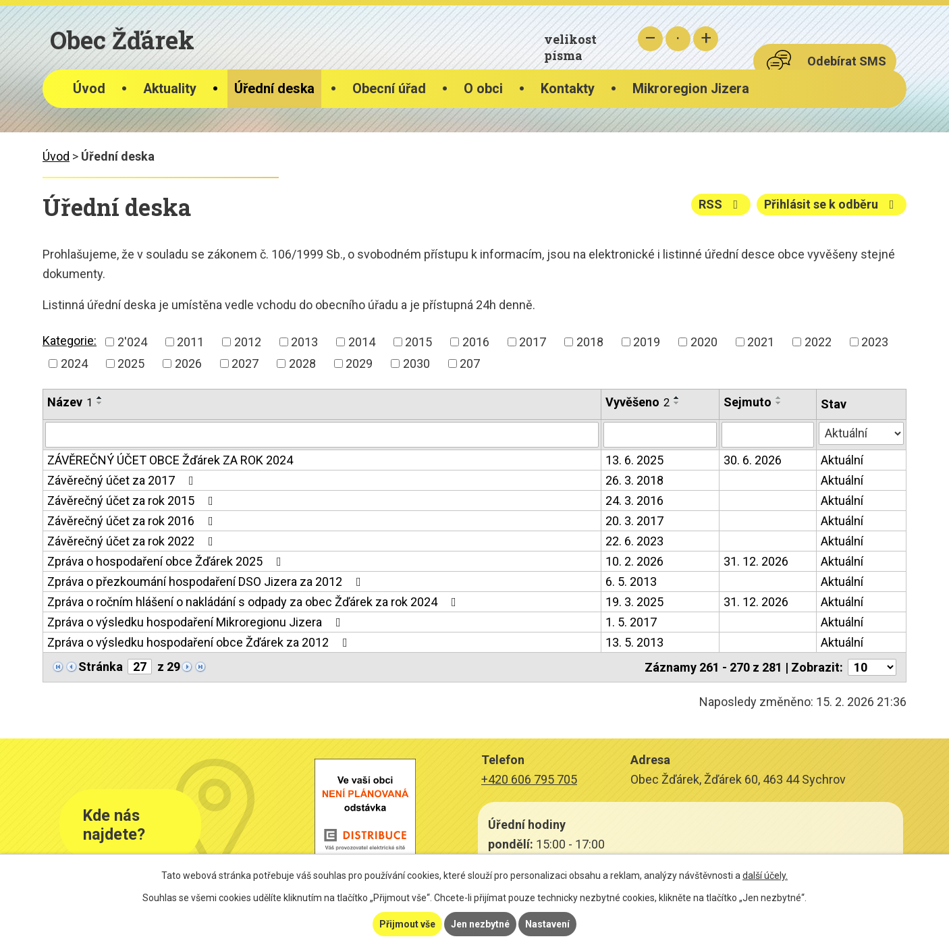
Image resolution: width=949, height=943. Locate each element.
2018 (589, 342)
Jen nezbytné (480, 924)
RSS (721, 204)
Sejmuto (747, 402)
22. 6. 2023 (634, 541)
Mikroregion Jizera (690, 89)
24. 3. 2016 (634, 500)
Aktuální (842, 460)
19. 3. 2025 (634, 602)
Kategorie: (70, 340)
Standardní (678, 38)
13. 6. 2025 (634, 460)
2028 (302, 363)
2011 (190, 342)
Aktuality (169, 89)
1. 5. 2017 (631, 622)
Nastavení (547, 924)
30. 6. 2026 (753, 460)
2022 (818, 342)
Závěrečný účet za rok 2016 (133, 521)
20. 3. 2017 (634, 521)
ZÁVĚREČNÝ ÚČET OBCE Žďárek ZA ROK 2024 (170, 460)
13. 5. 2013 (634, 642)
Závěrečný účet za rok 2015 (133, 500)
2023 (874, 342)
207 (470, 363)
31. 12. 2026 (756, 561)
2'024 (132, 342)
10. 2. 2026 (634, 561)
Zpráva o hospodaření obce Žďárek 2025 (167, 561)
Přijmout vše (407, 924)
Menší (650, 38)
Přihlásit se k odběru (832, 204)
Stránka (100, 666)
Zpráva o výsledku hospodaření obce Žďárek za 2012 (200, 642)
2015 (418, 342)
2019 (646, 342)
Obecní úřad (389, 89)
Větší (705, 38)
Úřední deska (274, 89)
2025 (130, 363)
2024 (74, 363)
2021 (760, 342)
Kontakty (568, 89)
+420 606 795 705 (529, 779)
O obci (483, 89)
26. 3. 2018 (634, 480)
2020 (703, 342)
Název (69, 402)
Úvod (89, 89)
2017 (532, 342)
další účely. (765, 875)
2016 (475, 342)
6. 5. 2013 (631, 581)
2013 (304, 342)
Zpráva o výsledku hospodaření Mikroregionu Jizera (196, 622)
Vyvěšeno (637, 402)
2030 (416, 363)
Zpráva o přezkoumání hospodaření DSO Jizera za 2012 (207, 581)
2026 (188, 363)
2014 (361, 342)
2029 (359, 363)
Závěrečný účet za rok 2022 (133, 541)
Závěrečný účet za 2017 (123, 480)
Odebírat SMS (846, 61)
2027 (245, 363)
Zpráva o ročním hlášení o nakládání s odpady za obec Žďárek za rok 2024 (254, 602)
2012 (247, 342)
